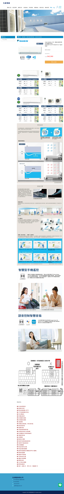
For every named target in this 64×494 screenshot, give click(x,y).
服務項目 (20, 7)
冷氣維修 (25, 7)
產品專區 (15, 7)
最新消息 (42, 7)
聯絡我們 (47, 7)
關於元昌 (9, 7)
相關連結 (36, 7)
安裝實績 (31, 7)
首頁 (19, 36)
